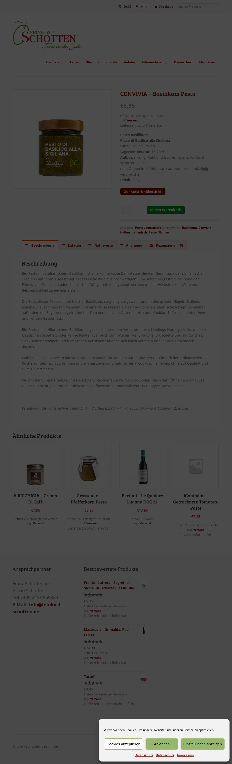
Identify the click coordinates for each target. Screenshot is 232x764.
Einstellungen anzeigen (202, 744)
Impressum (185, 755)
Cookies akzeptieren (123, 744)
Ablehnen (162, 744)
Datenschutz (144, 755)
